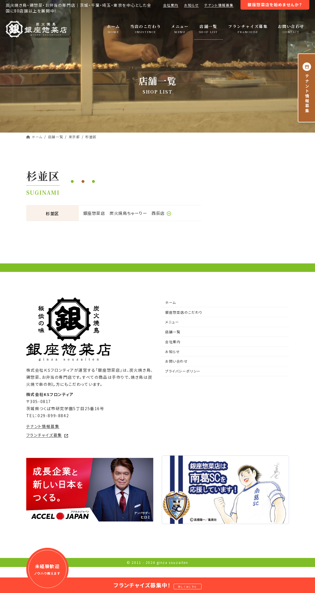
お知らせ (191, 5)
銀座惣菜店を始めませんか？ (275, 4)
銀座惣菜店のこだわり (183, 323)
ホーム (170, 313)
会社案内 (170, 5)
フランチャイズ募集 (47, 446)
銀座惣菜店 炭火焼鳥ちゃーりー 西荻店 (127, 213)
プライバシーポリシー (183, 382)
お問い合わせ (176, 372)
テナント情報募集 (218, 5)
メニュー (172, 332)
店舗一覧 (172, 342)
